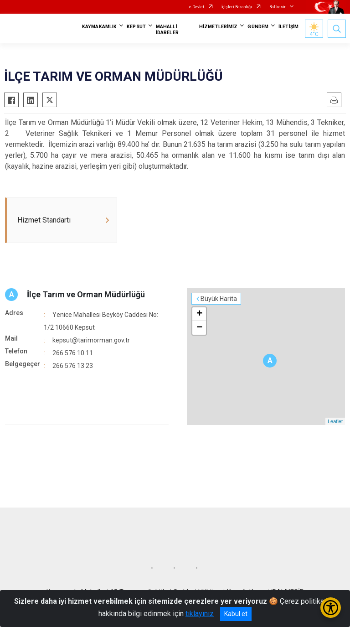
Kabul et (235, 613)
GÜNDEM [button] (257, 27)
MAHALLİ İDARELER (167, 30)
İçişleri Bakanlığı (236, 7)
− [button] (199, 328)
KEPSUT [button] (136, 27)
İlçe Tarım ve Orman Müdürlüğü (86, 294)
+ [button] (199, 314)
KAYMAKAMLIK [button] (99, 27)
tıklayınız (199, 613)
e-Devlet (196, 7)
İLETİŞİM (288, 27)
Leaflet (335, 421)
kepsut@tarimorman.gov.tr (91, 340)
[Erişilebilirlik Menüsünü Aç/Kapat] (330, 607)
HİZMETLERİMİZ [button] (218, 27)
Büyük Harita (219, 298)
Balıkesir (277, 7)
